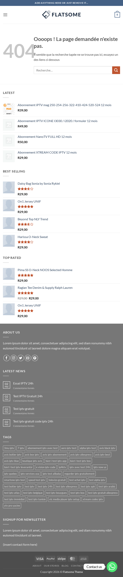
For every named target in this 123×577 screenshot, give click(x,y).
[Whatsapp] (112, 566)
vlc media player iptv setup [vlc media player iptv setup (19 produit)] (64, 499)
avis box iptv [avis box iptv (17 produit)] (32, 454)
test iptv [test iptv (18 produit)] (29, 486)
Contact (77, 565)
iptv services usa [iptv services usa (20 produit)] (30, 473)
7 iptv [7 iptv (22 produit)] (21, 448)
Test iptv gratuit (23, 408)
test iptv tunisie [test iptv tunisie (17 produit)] (37, 499)
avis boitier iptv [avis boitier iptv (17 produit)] (12, 454)
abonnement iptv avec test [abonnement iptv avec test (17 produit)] (43, 448)
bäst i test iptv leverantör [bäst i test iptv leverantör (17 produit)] (18, 467)
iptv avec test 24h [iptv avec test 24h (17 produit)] (80, 467)
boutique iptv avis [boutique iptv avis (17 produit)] (32, 460)
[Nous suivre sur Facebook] (6, 358)
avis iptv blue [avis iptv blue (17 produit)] (11, 460)
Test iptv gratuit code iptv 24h (33, 421)
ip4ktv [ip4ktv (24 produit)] (62, 467)
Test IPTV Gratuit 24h (28, 396)
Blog (65, 565)
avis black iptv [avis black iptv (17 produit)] (107, 448)
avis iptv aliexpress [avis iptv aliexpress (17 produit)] (81, 454)
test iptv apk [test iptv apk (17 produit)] (88, 486)
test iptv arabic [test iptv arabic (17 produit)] (106, 486)
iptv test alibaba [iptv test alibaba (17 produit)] (52, 473)
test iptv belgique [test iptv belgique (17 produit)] (33, 492)
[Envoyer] (116, 70)
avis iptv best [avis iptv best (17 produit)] (102, 454)
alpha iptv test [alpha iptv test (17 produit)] (88, 448)
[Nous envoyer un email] (28, 358)
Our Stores (51, 565)
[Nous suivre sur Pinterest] (35, 358)
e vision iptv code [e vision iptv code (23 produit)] (45, 467)
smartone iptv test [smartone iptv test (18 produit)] (14, 480)
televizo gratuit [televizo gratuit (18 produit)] (57, 480)
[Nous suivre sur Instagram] (13, 358)
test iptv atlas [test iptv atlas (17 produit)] (12, 492)
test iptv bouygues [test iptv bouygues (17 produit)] (56, 492)
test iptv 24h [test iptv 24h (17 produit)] (45, 486)
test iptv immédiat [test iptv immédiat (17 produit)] (14, 499)
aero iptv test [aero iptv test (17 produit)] (68, 448)
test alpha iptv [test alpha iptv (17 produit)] (97, 480)
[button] (5, 14)
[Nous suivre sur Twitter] (20, 358)
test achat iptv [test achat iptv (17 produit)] (77, 480)
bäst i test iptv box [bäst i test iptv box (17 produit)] (80, 460)
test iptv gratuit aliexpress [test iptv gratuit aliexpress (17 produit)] (103, 492)
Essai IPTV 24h (23, 383)
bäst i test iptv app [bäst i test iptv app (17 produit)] (56, 460)
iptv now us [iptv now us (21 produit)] (100, 467)
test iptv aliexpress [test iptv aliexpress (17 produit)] (66, 486)
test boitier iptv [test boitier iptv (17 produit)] (12, 486)
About (37, 565)
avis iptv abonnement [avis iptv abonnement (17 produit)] (55, 454)
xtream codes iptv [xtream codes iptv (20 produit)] (93, 499)
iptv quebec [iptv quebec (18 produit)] (10, 473)
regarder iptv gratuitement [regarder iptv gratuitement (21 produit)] (79, 473)
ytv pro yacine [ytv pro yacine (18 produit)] (12, 505)
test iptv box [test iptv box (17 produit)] (77, 492)
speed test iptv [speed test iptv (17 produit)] (36, 480)
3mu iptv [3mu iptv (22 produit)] (9, 448)
